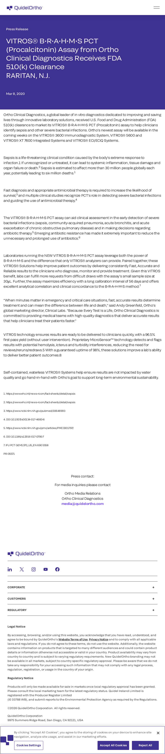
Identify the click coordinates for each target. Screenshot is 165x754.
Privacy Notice (98, 639)
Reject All (145, 747)
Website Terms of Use (72, 639)
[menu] (109, 7)
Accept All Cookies (113, 747)
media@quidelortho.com (82, 504)
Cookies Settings (29, 747)
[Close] (158, 735)
